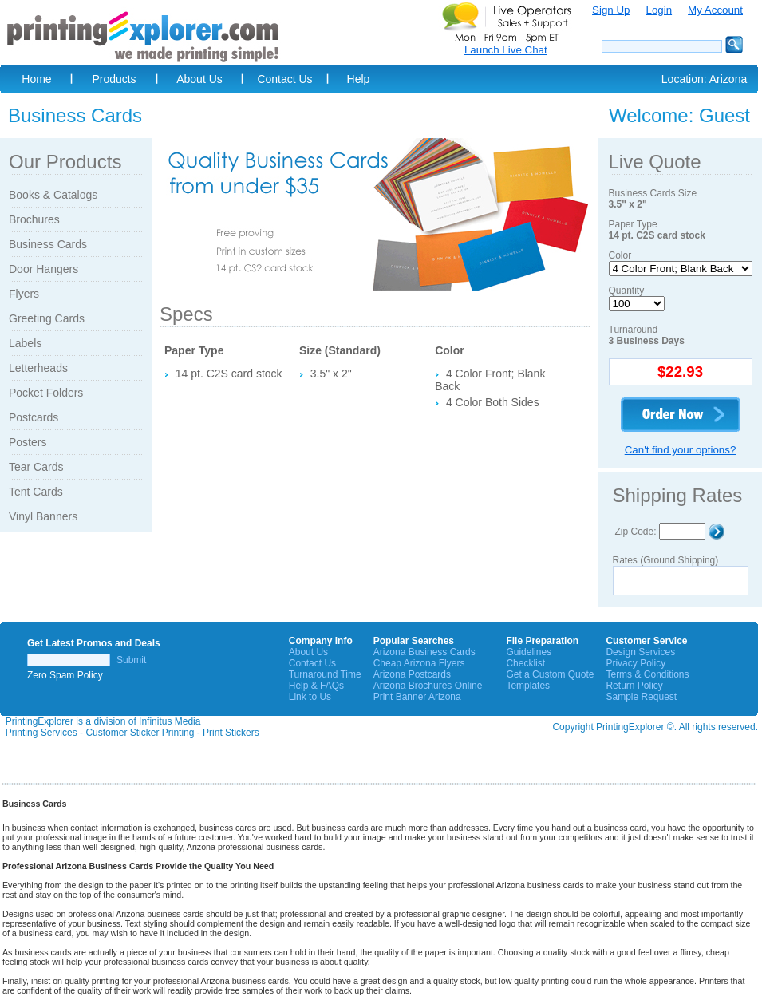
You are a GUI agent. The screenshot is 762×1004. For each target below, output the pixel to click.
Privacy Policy (635, 663)
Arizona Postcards (412, 674)
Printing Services (41, 732)
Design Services (640, 652)
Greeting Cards (47, 318)
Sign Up (611, 10)
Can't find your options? (680, 450)
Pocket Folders (46, 392)
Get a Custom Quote (550, 674)
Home (36, 79)
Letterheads (38, 368)
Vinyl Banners (43, 516)
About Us (199, 79)
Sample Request (641, 696)
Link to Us (310, 696)
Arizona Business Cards (424, 652)
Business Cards (48, 244)
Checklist (525, 663)
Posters (27, 442)
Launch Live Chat (505, 50)
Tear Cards (36, 466)
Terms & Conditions (647, 674)
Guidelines (528, 652)
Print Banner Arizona (417, 696)
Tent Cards (36, 491)
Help (358, 79)
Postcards (33, 417)
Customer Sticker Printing (139, 732)
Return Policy (634, 685)
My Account (715, 10)
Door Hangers (43, 269)
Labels (25, 343)
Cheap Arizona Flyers (419, 663)
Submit (131, 660)
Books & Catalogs (53, 194)
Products (114, 79)
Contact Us (284, 79)
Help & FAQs (316, 685)
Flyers (24, 293)
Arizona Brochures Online (428, 685)
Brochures (34, 219)
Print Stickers (231, 732)
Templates (528, 685)
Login (659, 10)
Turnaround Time (325, 674)
